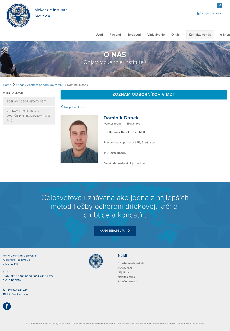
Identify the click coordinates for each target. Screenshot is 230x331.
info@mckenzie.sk (18, 294)
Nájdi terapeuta (115, 231)
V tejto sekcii (13, 93)
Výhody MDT (125, 268)
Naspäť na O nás (73, 107)
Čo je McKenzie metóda (131, 263)
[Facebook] (219, 7)
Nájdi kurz (123, 272)
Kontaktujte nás (200, 35)
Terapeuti (134, 35)
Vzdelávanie (156, 35)
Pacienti (115, 35)
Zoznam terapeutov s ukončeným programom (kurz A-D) (28, 116)
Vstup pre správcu (210, 13)
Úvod (99, 35)
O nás (175, 35)
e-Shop (225, 35)
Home (7, 85)
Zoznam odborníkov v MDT (45, 85)
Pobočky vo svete (127, 281)
